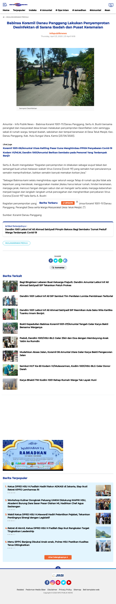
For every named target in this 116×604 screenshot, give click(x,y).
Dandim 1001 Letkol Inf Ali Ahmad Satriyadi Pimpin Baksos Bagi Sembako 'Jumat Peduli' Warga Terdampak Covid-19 (56, 231)
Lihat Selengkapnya (58, 557)
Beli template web (91, 590)
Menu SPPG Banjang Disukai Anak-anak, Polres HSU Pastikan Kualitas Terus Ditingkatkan (48, 543)
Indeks (32, 10)
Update (68, 203)
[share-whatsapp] (60, 260)
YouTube (71, 584)
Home (6, 10)
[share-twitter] (55, 260)
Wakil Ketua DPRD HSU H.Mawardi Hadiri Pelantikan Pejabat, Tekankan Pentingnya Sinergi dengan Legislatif (49, 516)
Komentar (58, 267)
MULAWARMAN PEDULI (16, 243)
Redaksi (20, 590)
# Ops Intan (62, 10)
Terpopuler (19, 10)
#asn (107, 10)
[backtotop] (58, 569)
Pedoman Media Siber (36, 590)
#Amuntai (95, 10)
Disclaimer (52, 590)
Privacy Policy (65, 590)
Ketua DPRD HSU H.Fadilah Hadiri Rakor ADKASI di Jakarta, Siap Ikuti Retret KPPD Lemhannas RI (47, 488)
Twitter (65, 584)
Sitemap (77, 590)
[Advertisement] (58, 419)
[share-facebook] (51, 260)
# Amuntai (46, 10)
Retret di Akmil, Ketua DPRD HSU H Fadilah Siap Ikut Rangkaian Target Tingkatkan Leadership (48, 530)
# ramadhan (79, 10)
